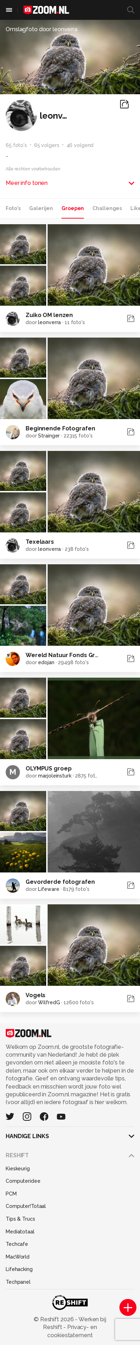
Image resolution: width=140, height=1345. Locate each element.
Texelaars (40, 541)
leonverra (49, 322)
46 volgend (80, 145)
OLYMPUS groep (48, 768)
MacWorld (17, 1257)
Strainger (49, 436)
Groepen (72, 208)
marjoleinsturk (54, 776)
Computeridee (23, 1181)
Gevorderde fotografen (60, 881)
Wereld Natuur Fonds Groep (66, 655)
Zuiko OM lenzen (49, 315)
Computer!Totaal (26, 1206)
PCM (11, 1194)
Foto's (13, 208)
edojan (46, 662)
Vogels (35, 995)
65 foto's (16, 145)
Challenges (107, 208)
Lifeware (48, 889)
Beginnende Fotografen (60, 428)
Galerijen (41, 208)
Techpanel (18, 1282)
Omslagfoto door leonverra (41, 29)
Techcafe (17, 1244)
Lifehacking (19, 1269)
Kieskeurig (18, 1168)
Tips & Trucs (20, 1219)
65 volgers (46, 145)
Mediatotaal (20, 1231)
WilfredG (49, 1002)
